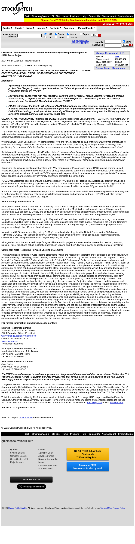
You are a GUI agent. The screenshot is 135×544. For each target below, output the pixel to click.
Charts (20, 28)
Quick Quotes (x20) (19, 459)
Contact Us (94, 16)
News (30, 28)
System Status (125, 16)
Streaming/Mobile (40, 16)
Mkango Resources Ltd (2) (110, 53)
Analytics (70, 28)
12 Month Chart (45, 453)
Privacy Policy (119, 508)
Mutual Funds (87, 28)
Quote (61, 34)
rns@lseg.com (94, 402)
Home (65, 16)
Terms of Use (106, 508)
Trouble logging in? (80, 43)
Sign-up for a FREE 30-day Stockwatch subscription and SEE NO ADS (79, 20)
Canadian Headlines (47, 465)
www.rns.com (116, 402)
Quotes (7, 28)
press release (26, 417)
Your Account (109, 16)
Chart (61, 37)
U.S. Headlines (45, 468)
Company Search (18, 456)
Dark (26, 16)
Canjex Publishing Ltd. (17, 508)
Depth (85, 34)
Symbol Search (17, 453)
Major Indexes (16, 462)
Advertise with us (31, 479)
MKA (117, 56)
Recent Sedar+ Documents (110, 68)
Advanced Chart (46, 456)
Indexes (42, 28)
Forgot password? (80, 41)
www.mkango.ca (9, 341)
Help (84, 16)
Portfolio (56, 28)
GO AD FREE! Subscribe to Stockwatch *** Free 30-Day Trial (87, 454)
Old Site (56, 16)
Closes (73, 37)
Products (74, 16)
